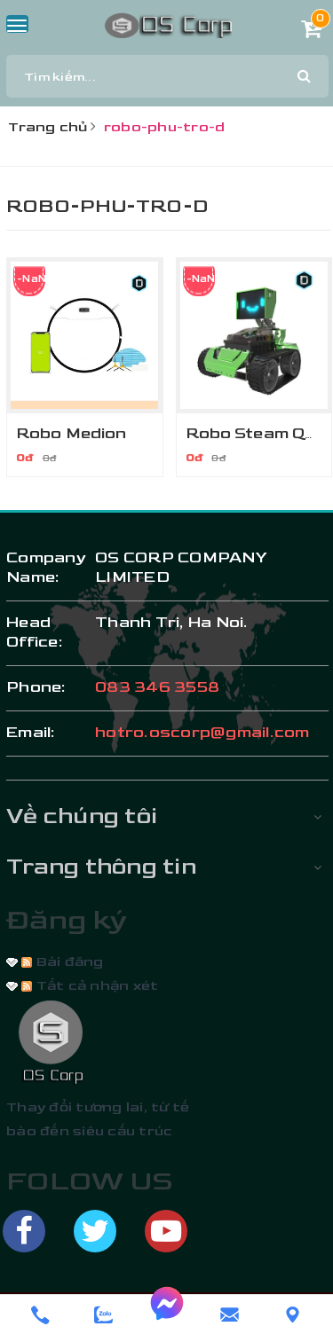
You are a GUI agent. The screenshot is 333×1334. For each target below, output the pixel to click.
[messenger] (166, 1314)
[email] (229, 1314)
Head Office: (34, 632)
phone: (36, 687)
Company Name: (41, 567)
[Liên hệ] (292, 1314)
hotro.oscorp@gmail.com (202, 732)
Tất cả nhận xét (89, 985)
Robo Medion (71, 433)
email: (31, 732)
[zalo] (103, 1314)
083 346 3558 (157, 687)
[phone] (40, 1314)
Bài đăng (62, 961)
